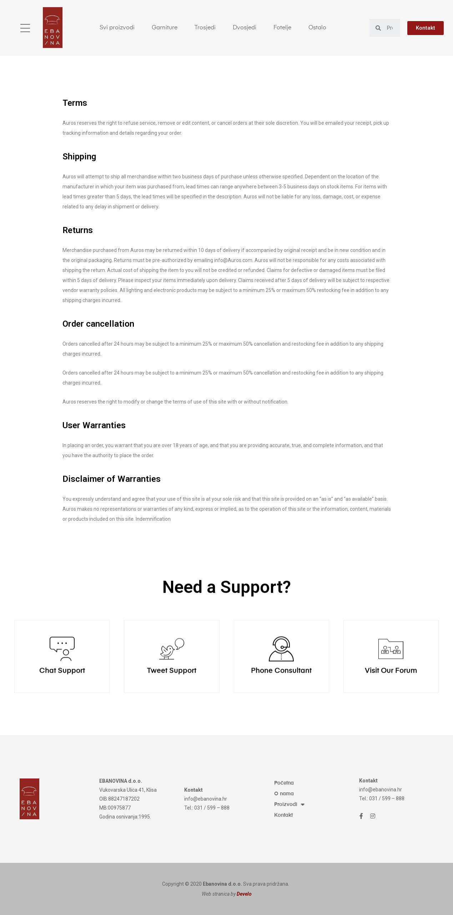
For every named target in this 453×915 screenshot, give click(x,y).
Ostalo (317, 28)
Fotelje (282, 28)
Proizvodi (289, 804)
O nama (284, 793)
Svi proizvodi (117, 28)
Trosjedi (205, 28)
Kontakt (283, 815)
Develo (244, 894)
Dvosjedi (244, 28)
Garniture (164, 28)
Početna (284, 783)
